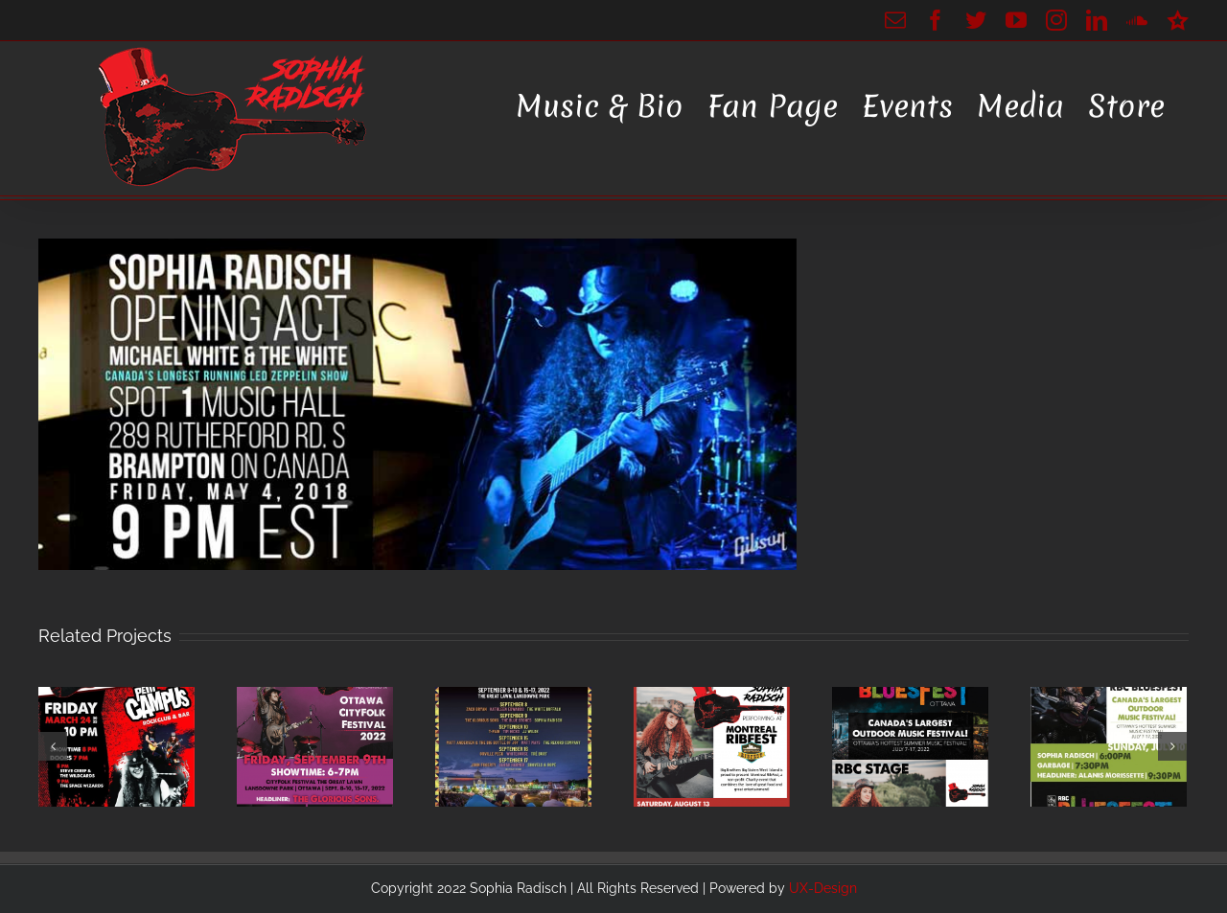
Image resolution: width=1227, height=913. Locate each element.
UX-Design (823, 888)
